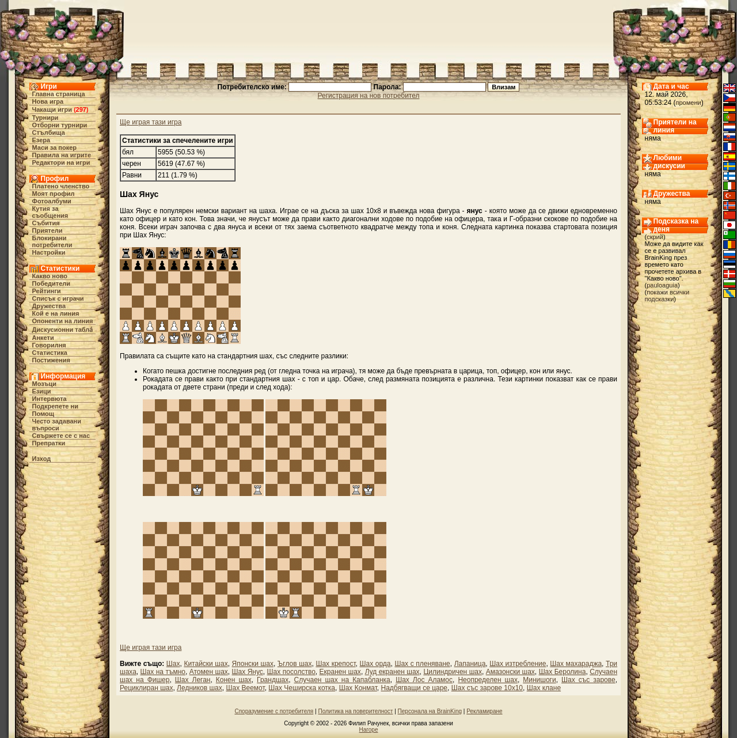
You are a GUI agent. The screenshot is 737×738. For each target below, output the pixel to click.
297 (81, 109)
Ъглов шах (295, 664)
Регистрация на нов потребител (369, 96)
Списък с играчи (58, 298)
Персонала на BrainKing (430, 711)
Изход (41, 458)
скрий (655, 236)
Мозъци (44, 383)
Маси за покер (54, 147)
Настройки (49, 252)
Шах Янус (247, 672)
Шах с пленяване (422, 664)
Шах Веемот (245, 688)
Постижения (51, 360)
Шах (173, 664)
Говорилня (49, 345)
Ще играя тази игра (150, 122)
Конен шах (234, 680)
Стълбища (48, 132)
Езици (41, 391)
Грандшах (272, 680)
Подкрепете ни (55, 406)
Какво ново (50, 276)
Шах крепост (335, 664)
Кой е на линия (55, 313)
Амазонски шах (510, 672)
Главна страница (58, 93)
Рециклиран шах (146, 688)
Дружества (49, 305)
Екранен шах (340, 672)
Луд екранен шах (392, 672)
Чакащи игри (52, 109)
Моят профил (53, 193)
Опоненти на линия (62, 320)
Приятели (47, 230)
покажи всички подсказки (667, 295)
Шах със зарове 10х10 (487, 688)
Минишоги (539, 680)
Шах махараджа (576, 664)
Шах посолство (291, 672)
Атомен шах (208, 672)
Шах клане (544, 688)
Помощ (43, 413)
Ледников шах (199, 688)
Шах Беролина (562, 672)
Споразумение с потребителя (273, 711)
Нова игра (48, 101)
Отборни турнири (60, 125)
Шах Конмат (358, 688)
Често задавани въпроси (57, 425)
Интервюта (49, 398)
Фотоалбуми (51, 201)
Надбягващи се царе (414, 688)
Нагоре (368, 729)
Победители (51, 283)
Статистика (50, 352)
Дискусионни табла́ (62, 329)
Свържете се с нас (61, 435)
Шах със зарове (588, 680)
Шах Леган (193, 680)
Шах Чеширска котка (301, 688)
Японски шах (252, 664)
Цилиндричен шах (452, 672)
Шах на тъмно (162, 672)
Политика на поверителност (355, 711)
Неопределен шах (488, 680)
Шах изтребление (517, 664)
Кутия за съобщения (50, 212)
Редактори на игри (61, 162)
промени (688, 102)
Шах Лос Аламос (424, 680)
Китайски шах (205, 664)
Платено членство (61, 186)
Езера (41, 140)
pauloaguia (662, 285)
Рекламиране (484, 711)
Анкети (43, 337)
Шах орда (375, 664)
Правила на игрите (62, 155)
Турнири (45, 117)
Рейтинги (46, 290)
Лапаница (470, 664)
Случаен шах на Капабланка (342, 680)
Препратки (49, 443)
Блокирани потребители (52, 241)
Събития (46, 222)
